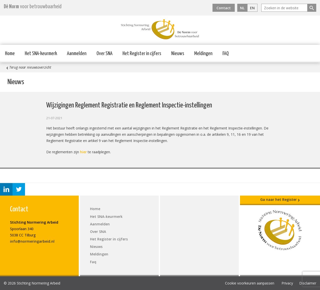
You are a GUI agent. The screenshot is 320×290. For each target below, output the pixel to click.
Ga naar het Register (280, 200)
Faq (93, 261)
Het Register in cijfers (141, 53)
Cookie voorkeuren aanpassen (249, 283)
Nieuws (177, 53)
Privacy (287, 283)
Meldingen (203, 53)
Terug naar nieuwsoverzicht (28, 67)
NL (242, 8)
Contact (223, 8)
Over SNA (104, 53)
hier (83, 152)
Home (10, 53)
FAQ (225, 53)
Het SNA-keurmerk (41, 53)
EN (252, 8)
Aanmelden (76, 53)
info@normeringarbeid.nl (32, 241)
